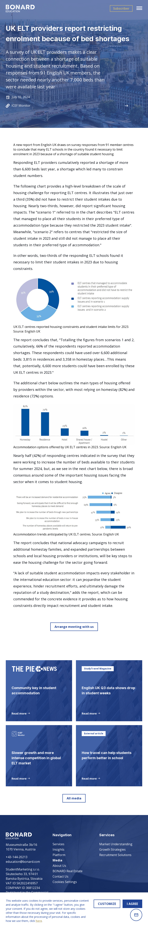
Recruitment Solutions (115, 855)
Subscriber (121, 8)
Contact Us (60, 876)
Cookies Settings (65, 882)
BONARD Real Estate (67, 871)
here (39, 921)
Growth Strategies (112, 849)
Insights (58, 849)
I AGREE (132, 904)
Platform (59, 855)
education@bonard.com (23, 861)
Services (58, 844)
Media (57, 860)
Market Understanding (115, 844)
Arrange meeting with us (74, 627)
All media (74, 799)
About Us (59, 866)
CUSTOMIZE (107, 904)
